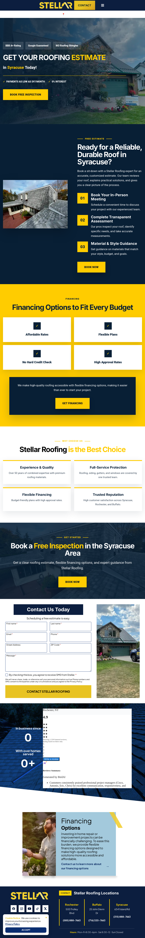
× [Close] (46, 917)
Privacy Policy (12, 924)
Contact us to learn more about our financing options (85, 866)
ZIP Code (56, 645)
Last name (56, 623)
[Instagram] (22, 908)
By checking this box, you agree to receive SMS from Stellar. (42, 674)
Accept (26, 930)
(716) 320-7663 (96, 920)
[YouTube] (29, 908)
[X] (45, 908)
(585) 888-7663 (72, 920)
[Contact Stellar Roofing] (48, 691)
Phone (54, 634)
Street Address (13, 645)
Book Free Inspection (25, 94)
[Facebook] (14, 908)
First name (11, 623)
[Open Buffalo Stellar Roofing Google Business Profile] (97, 909)
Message (11, 655)
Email (9, 634)
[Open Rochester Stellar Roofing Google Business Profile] (72, 909)
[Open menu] (101, 5)
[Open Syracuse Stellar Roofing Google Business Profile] (122, 907)
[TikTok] (37, 908)
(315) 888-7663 (122, 916)
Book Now (91, 267)
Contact (84, 5)
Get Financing (72, 403)
